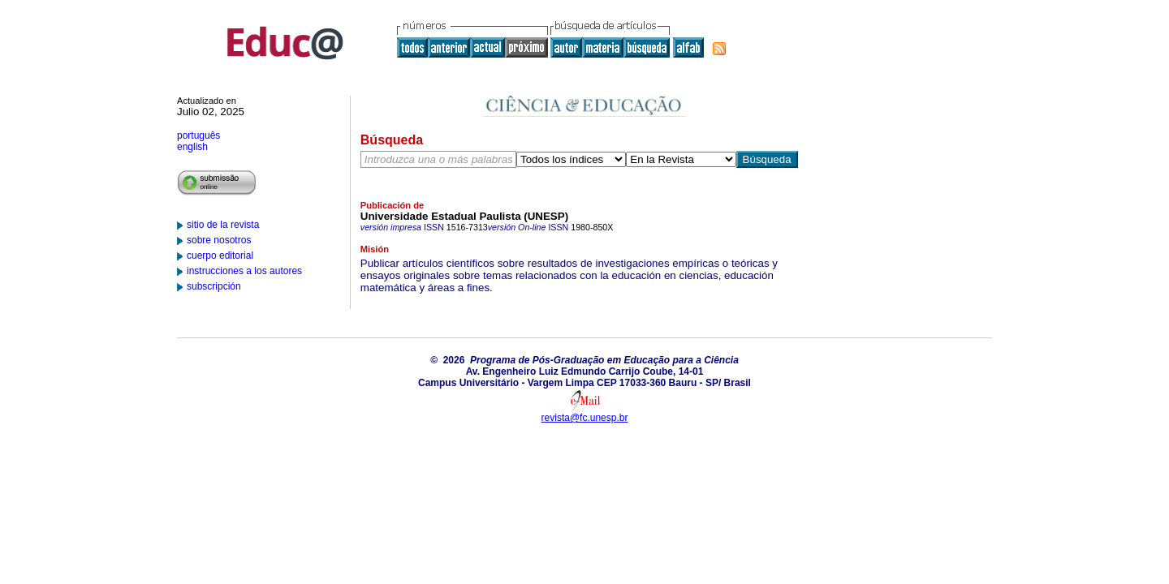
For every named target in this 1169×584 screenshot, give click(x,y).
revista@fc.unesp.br (584, 417)
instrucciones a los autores (244, 271)
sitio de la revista (223, 224)
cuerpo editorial (220, 255)
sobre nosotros (219, 240)
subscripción (214, 286)
